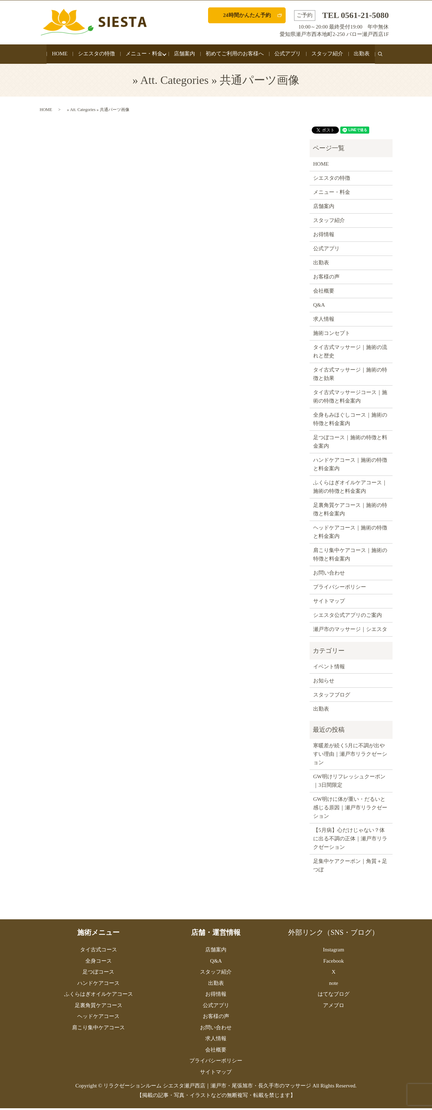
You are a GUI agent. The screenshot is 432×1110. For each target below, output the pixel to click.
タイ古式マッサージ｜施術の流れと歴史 (350, 353)
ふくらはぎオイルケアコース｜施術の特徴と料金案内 (350, 489)
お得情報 (323, 236)
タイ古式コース (98, 951)
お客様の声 (326, 278)
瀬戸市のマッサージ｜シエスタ (350, 631)
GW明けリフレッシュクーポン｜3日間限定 (349, 782)
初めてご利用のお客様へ (236, 54)
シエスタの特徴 (94, 54)
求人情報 (323, 321)
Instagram (333, 951)
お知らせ (323, 682)
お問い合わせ (329, 574)
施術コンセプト (331, 335)
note (333, 985)
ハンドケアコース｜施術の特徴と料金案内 (350, 466)
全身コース (98, 962)
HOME (58, 54)
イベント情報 (329, 668)
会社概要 (323, 292)
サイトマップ (329, 603)
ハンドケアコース (98, 985)
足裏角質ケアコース (98, 1007)
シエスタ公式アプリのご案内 (347, 617)
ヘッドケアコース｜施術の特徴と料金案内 (350, 534)
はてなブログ (333, 996)
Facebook (333, 962)
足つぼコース (98, 973)
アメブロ (333, 1007)
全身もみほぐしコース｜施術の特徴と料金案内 (350, 421)
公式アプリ (289, 54)
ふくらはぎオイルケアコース (98, 996)
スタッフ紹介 (329, 54)
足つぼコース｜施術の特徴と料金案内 (350, 443)
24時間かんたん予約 (247, 15)
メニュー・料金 (142, 54)
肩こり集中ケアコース (98, 1029)
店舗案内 (186, 54)
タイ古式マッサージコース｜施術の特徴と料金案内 (350, 398)
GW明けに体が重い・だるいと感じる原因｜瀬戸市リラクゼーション (350, 809)
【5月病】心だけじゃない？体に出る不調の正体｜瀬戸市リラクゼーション (350, 840)
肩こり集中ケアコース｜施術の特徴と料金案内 (350, 556)
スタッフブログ (331, 696)
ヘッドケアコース (98, 1018)
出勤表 (363, 54)
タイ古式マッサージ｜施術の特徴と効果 (350, 376)
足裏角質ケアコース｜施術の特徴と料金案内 (350, 511)
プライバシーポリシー (339, 588)
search (384, 58)
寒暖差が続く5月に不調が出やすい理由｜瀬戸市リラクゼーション (350, 755)
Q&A (319, 306)
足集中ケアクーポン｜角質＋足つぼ (350, 867)
